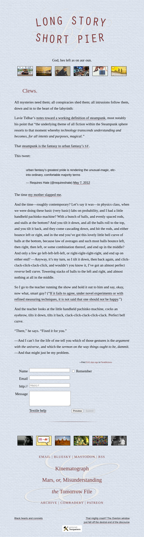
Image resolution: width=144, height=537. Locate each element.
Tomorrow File (72, 494)
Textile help (37, 413)
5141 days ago (92, 362)
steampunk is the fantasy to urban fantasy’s (55, 146)
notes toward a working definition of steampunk (71, 118)
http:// (23, 386)
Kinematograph (72, 471)
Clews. (29, 91)
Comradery (72, 505)
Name (23, 371)
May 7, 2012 (81, 182)
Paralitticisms (106, 362)
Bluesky (62, 459)
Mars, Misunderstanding (72, 483)
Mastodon (84, 459)
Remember (84, 371)
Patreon (95, 505)
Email (23, 379)
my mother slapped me (44, 195)
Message (21, 394)
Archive (48, 505)
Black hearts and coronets (28, 521)
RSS (101, 459)
